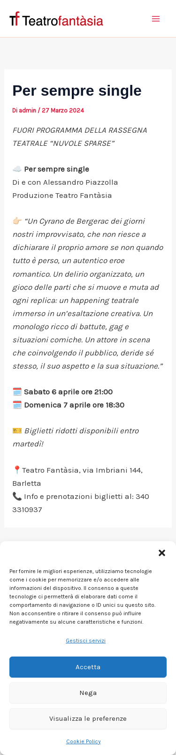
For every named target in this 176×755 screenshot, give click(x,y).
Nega (88, 692)
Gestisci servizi (86, 640)
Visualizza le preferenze (88, 718)
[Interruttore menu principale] (156, 19)
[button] (162, 553)
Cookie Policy (83, 741)
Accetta (88, 667)
